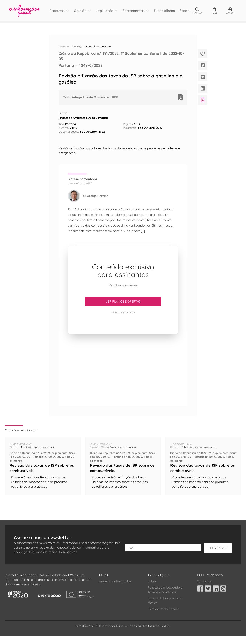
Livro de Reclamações (163, 609)
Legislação (104, 10)
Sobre (184, 10)
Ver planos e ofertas (123, 301)
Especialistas (164, 10)
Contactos (204, 581)
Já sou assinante (123, 312)
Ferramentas (134, 10)
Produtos (57, 10)
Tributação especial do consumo (91, 46)
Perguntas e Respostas (114, 581)
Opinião (80, 10)
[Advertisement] (123, 370)
